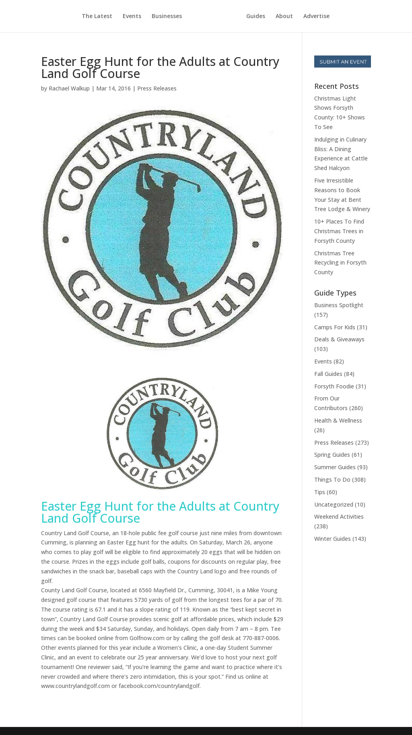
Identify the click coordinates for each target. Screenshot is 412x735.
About (284, 16)
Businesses (167, 16)
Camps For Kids (334, 327)
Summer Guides (335, 467)
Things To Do (332, 479)
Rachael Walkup (69, 88)
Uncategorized (333, 504)
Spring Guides (332, 454)
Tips (319, 492)
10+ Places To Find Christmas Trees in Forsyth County (339, 231)
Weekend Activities (339, 516)
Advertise (316, 16)
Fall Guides (328, 374)
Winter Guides (332, 538)
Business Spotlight (338, 305)
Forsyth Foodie (334, 386)
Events (132, 16)
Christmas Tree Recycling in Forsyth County (340, 262)
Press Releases (157, 88)
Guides (255, 16)
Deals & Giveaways (339, 339)
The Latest (97, 16)
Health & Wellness (338, 420)
